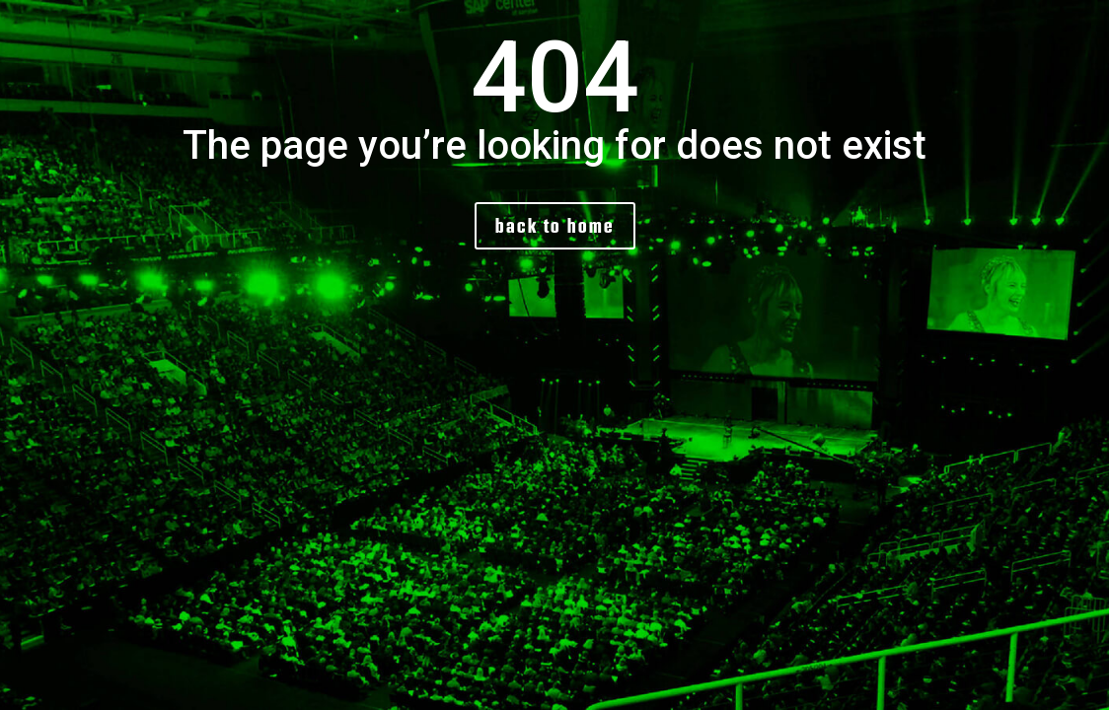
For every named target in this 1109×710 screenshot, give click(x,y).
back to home (555, 225)
